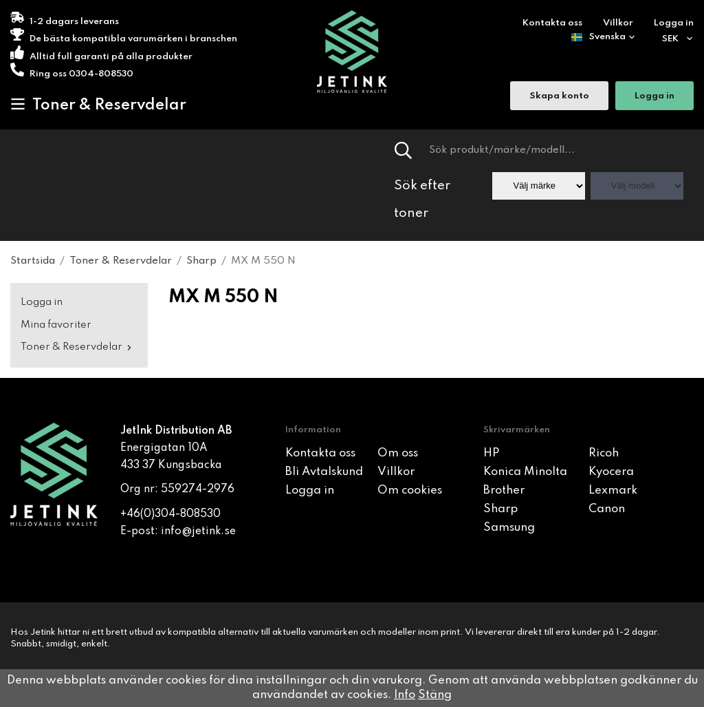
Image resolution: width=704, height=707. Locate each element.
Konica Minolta (525, 472)
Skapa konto (559, 96)
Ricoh (603, 453)
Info (404, 695)
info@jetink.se (198, 531)
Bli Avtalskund (324, 472)
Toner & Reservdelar (98, 104)
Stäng (435, 695)
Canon (606, 509)
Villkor (618, 23)
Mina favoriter (56, 324)
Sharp (500, 509)
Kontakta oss (552, 23)
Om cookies (409, 490)
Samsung (509, 528)
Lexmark (612, 490)
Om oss (397, 453)
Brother (504, 490)
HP (491, 453)
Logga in (674, 23)
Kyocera (611, 472)
